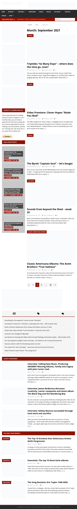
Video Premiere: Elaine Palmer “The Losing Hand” (20, 351)
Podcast (67, 12)
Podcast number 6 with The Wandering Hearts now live (22, 344)
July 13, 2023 (33, 444)
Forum (4, 16)
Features (21, 12)
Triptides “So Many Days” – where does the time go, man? (50, 65)
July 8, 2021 (32, 463)
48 (40, 444)
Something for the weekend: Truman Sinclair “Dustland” (13, 153)
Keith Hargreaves (49, 215)
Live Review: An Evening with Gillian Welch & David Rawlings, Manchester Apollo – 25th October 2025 (37, 337)
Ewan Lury (47, 270)
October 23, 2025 (34, 396)
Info (10, 16)
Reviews (10, 12)
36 (50, 285)
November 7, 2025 (10, 160)
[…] (67, 77)
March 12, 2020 (33, 485)
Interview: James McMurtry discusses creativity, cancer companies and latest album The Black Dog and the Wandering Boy (51, 391)
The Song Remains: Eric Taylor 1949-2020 (48, 482)
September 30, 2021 (35, 70)
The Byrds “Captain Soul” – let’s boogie (50, 163)
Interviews (32, 12)
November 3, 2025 (34, 372)
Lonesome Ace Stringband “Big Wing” (13, 224)
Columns (57, 12)
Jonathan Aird (48, 70)
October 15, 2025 (34, 416)
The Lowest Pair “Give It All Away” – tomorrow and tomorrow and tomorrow (29, 347)
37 (40, 463)
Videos (41, 12)
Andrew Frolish (48, 119)
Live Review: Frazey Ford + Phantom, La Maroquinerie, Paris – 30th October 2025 (13, 171)
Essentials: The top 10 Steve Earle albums (48, 460)
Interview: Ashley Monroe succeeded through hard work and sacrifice (50, 412)
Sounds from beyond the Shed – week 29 (49, 210)
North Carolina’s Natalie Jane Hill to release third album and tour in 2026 (12, 191)
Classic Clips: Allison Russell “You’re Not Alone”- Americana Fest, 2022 (13, 205)
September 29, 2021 (35, 166)
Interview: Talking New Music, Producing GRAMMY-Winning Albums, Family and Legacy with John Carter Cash (50, 366)
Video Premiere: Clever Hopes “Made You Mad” (49, 114)
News (3, 12)
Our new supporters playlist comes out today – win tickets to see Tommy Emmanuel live (33, 340)
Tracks (48, 12)
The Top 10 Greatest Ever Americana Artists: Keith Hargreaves (49, 439)
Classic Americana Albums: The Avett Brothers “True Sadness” (49, 265)
